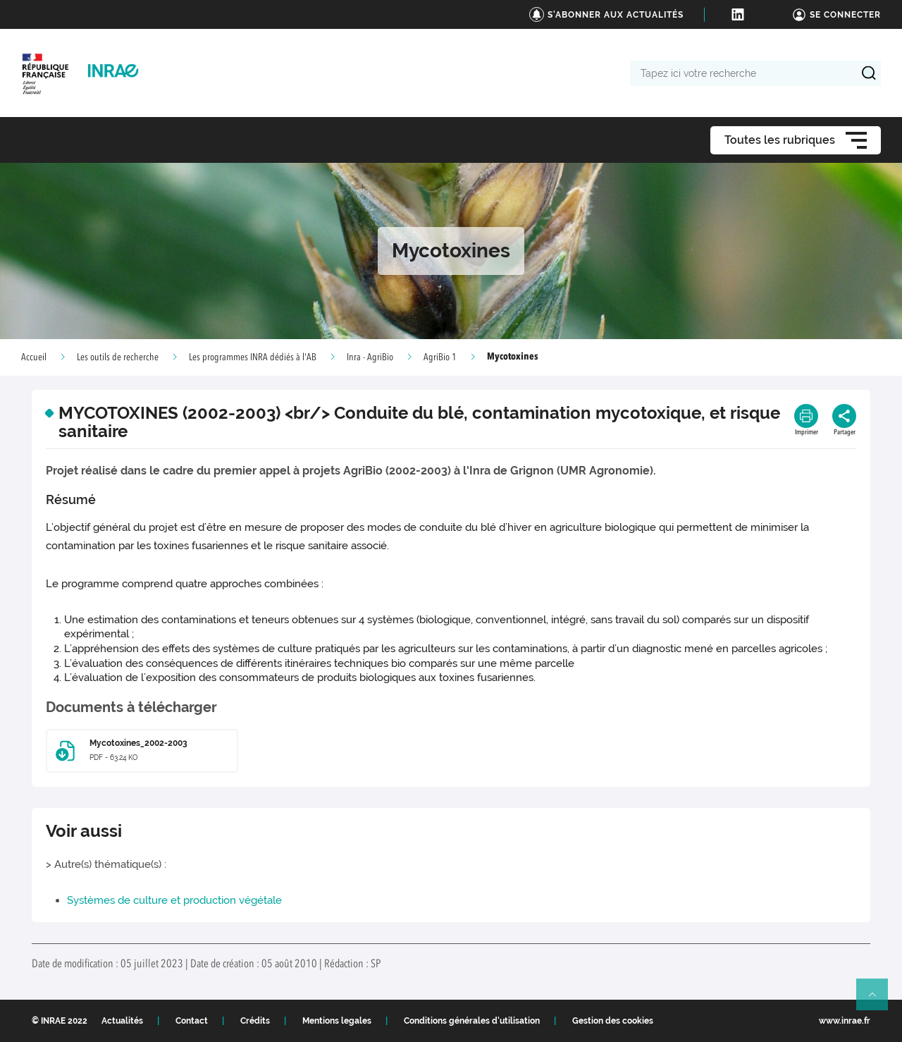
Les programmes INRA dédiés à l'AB (252, 357)
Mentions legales (336, 1021)
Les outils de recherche (118, 357)
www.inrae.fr (844, 1021)
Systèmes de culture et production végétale (174, 900)
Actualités (122, 1021)
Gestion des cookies (612, 1021)
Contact (191, 1021)
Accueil (34, 357)
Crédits (255, 1021)
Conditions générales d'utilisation (472, 1021)
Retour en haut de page (878, 1000)
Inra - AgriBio (370, 357)
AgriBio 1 (440, 357)
